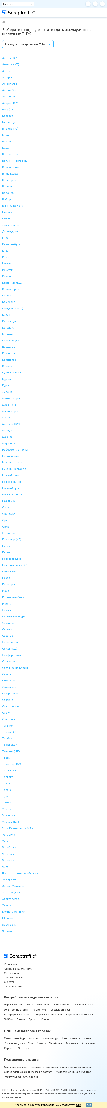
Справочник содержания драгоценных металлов (61, 1066)
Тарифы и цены (13, 986)
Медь (30, 1004)
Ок (89, 1104)
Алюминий (43, 1004)
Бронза (33, 1019)
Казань (88, 1038)
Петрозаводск (71, 1038)
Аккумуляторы (84, 1004)
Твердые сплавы (59, 1009)
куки (78, 1104)
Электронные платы (16, 1009)
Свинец (45, 1019)
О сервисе (10, 964)
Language (8, 3)
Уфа (30, 1043)
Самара (41, 1043)
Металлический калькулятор (73, 1071)
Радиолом (39, 1009)
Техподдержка (13, 977)
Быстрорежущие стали (18, 1014)
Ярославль (88, 1043)
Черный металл (13, 1004)
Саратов (9, 1048)
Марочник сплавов (15, 1066)
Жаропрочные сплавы (79, 1014)
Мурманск (72, 1043)
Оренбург (24, 1048)
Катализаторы (62, 1004)
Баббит (8, 1019)
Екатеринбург (50, 1038)
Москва (34, 1038)
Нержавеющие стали (49, 1014)
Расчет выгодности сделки (21, 1076)
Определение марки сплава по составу (28, 1071)
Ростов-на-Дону (14, 1043)
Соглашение (12, 973)
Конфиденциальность (18, 968)
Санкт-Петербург (15, 1038)
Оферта (9, 981)
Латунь (21, 1019)
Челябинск (56, 1043)
